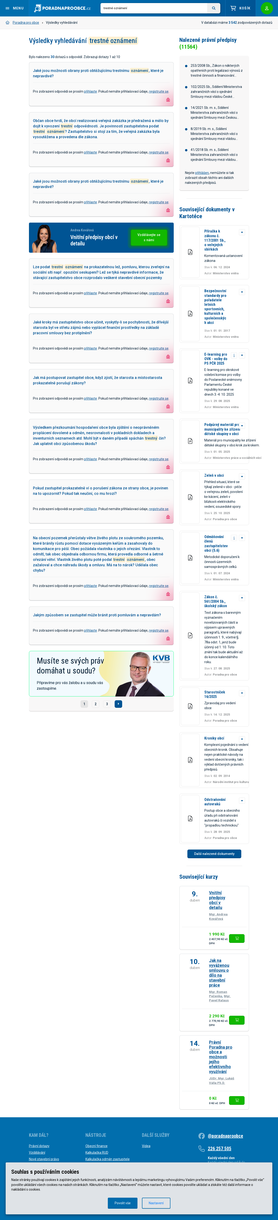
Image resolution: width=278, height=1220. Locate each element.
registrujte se (159, 91)
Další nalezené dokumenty (214, 854)
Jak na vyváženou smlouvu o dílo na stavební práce (219, 973)
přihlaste (90, 91)
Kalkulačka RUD (96, 1152)
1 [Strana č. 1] (84, 704)
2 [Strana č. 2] (96, 704)
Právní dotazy (39, 1146)
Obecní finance (96, 1146)
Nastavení (156, 1203)
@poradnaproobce (225, 1136)
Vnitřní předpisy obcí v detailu (217, 900)
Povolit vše (123, 1203)
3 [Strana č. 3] (107, 704)
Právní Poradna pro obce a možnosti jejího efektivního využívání (220, 1057)
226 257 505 (219, 1148)
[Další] (118, 704)
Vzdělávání (37, 1152)
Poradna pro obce (22, 22)
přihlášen (202, 173)
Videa (146, 1146)
